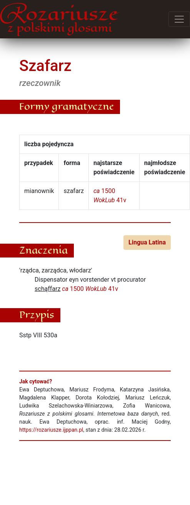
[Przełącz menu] (179, 19)
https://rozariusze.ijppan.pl (51, 430)
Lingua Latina (147, 242)
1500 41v (90, 288)
